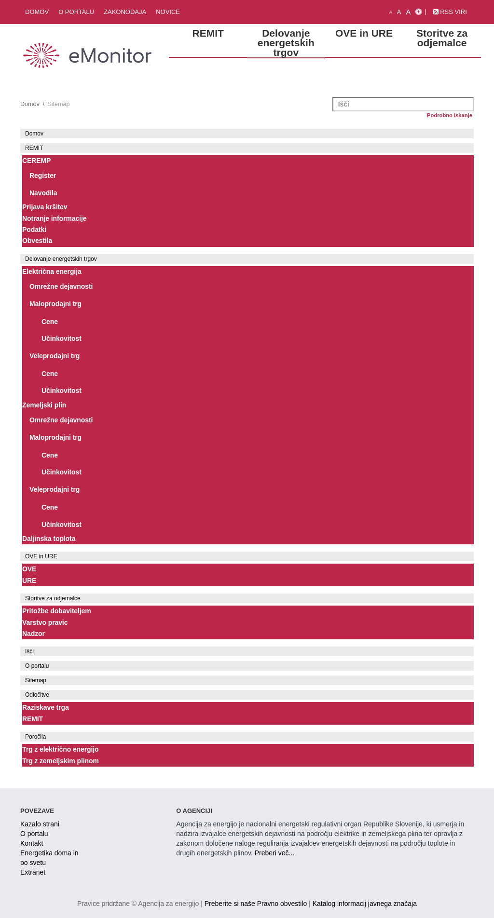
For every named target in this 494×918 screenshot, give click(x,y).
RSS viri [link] (450, 11)
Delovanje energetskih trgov (61, 259)
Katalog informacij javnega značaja (365, 903)
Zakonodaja (125, 11)
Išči (29, 651)
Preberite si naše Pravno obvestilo (256, 903)
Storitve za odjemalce (53, 598)
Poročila (35, 736)
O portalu (76, 11)
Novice (168, 11)
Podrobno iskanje (449, 115)
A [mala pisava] (390, 12)
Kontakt (31, 843)
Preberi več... (274, 853)
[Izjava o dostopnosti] (418, 12)
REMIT (34, 148)
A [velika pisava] (408, 12)
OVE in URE (41, 556)
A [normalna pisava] (399, 11)
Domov (37, 11)
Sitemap (35, 680)
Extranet (32, 872)
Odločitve (37, 694)
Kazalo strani (39, 824)
